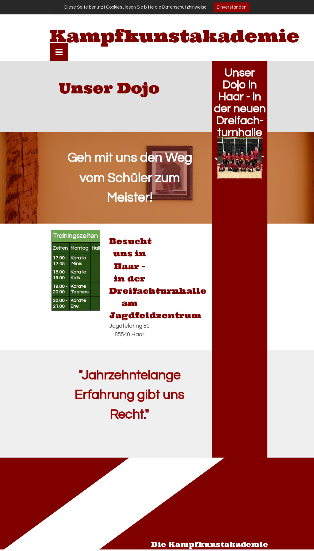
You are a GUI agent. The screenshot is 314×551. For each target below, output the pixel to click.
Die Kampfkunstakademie (209, 544)
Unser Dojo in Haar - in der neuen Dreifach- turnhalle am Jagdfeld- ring (240, 121)
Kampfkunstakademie (174, 36)
